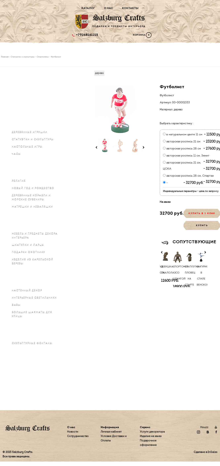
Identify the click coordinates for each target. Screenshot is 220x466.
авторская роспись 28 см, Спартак (188, 175)
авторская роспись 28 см (182, 148)
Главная (5, 57)
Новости (72, 432)
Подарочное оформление (148, 442)
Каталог (88, 8)
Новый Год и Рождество (33, 188)
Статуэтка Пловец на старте (189, 276)
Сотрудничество (78, 436)
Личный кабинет (111, 432)
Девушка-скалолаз (165, 270)
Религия (19, 181)
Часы (16, 154)
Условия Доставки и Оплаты (114, 438)
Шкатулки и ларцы (28, 245)
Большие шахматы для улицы (32, 314)
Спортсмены (43, 57)
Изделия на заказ (150, 436)
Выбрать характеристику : (176, 123)
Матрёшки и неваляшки (32, 206)
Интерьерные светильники (34, 297)
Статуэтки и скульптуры (23, 57)
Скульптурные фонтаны (32, 343)
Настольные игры (27, 146)
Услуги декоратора (152, 432)
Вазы (16, 305)
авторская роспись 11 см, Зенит (186, 155)
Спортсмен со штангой (177, 273)
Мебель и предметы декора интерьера (35, 235)
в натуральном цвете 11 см (182, 134)
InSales (212, 452)
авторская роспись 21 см (181, 141)
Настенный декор (27, 290)
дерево (99, 73)
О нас (108, 8)
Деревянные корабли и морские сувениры (31, 197)
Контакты (130, 8)
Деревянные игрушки (29, 132)
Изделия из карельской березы (32, 261)
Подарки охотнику (28, 252)
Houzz (204, 427)
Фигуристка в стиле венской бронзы (201, 279)
